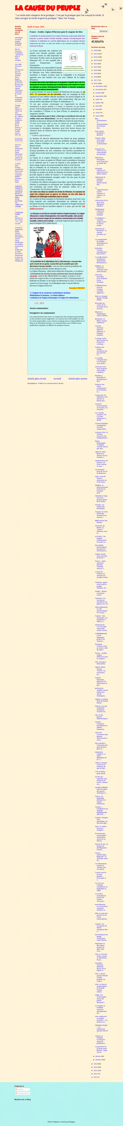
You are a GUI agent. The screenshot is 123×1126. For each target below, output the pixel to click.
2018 (95, 77)
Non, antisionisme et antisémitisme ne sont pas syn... (101, 123)
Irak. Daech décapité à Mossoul (99, 133)
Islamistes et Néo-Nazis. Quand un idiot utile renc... (100, 947)
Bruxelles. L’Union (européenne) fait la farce (101, 251)
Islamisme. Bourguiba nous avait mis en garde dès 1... (101, 161)
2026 (95, 50)
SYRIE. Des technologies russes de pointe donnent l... (100, 998)
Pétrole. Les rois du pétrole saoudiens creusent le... (101, 709)
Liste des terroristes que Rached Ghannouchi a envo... (101, 736)
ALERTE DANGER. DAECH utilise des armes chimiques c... (101, 790)
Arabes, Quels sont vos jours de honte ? (101, 556)
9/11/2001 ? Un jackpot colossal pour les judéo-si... (101, 539)
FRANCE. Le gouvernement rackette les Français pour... (101, 489)
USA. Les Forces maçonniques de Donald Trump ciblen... (101, 988)
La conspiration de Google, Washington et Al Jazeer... (101, 242)
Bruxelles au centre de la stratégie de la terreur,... (101, 306)
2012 (95, 1074)
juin (97, 106)
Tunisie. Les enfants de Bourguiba (100, 506)
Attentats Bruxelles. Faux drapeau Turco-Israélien (101, 278)
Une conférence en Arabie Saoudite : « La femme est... (101, 1019)
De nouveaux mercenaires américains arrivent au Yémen (100, 837)
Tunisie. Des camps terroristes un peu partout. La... (101, 351)
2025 (95, 54)
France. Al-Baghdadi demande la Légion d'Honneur (100, 800)
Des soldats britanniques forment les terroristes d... (101, 548)
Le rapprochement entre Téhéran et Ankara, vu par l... (101, 192)
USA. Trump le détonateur (100, 663)
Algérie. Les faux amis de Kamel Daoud (101, 701)
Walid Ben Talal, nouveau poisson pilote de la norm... (101, 498)
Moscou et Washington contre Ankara (101, 314)
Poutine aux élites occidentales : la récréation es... (101, 388)
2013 (95, 1070)
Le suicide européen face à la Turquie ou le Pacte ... (101, 360)
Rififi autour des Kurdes (101, 521)
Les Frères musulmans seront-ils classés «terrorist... (100, 897)
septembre (100, 96)
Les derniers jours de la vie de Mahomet (101, 471)
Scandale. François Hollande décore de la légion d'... (100, 966)
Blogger (72, 1122)
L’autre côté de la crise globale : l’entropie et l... (100, 876)
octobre (99, 93)
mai (97, 109)
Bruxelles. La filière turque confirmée (101, 321)
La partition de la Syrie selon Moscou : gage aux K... (101, 1049)
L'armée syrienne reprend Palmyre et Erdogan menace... (100, 330)
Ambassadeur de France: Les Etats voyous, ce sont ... (101, 463)
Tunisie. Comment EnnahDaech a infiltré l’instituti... (101, 725)
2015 (95, 1064)
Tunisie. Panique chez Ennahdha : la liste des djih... (101, 820)
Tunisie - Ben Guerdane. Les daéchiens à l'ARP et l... (101, 618)
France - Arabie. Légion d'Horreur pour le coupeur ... (101, 656)
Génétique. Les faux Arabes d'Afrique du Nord (19, 41)
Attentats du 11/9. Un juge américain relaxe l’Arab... (101, 627)
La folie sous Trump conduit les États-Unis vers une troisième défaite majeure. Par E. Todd (19, 173)
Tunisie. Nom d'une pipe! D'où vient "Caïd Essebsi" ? (101, 142)
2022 (95, 64)
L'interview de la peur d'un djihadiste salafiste (101, 203)
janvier (99, 1060)
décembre (99, 86)
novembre (100, 89)
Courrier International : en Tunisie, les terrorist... (101, 406)
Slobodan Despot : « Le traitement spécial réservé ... (101, 1029)
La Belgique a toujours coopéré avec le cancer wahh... (100, 221)
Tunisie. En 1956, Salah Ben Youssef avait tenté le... (101, 514)
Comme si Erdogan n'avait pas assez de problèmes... (100, 1039)
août (97, 99)
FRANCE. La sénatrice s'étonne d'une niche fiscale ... (101, 268)
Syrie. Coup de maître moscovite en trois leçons (101, 479)
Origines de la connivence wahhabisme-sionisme (51, 293)
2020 (95, 70)
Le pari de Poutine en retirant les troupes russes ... (101, 575)
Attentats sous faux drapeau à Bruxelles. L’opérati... (101, 369)
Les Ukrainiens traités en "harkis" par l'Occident (101, 866)
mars (98, 116)
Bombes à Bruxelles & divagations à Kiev (101, 378)
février (98, 1056)
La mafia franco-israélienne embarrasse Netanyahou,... (101, 260)
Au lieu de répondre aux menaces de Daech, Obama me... (101, 780)
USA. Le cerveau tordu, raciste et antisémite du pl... (101, 957)
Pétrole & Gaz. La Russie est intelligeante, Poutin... (101, 847)
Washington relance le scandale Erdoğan (99, 212)
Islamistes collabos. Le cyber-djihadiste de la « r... (101, 755)
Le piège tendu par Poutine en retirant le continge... (101, 341)
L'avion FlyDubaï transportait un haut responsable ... (101, 426)
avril (98, 113)
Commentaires (22, 1093)
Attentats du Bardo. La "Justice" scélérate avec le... (101, 529)
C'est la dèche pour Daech (100, 772)
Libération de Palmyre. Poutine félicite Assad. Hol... (101, 181)
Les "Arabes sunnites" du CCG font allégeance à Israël (100, 416)
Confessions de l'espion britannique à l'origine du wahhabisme (54, 298)
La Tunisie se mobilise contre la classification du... (101, 1009)
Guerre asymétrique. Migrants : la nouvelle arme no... (101, 856)
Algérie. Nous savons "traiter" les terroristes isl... (100, 670)
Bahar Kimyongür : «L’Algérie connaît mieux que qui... (101, 444)
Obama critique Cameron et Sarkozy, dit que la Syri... (101, 765)
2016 (95, 83)
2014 (95, 1067)
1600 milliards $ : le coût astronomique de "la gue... (101, 610)
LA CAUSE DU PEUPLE (47, 9)
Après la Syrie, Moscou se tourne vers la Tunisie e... (101, 454)
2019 (95, 73)
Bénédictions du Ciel (19, 140)
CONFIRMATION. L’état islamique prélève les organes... (101, 637)
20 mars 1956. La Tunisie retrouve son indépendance (101, 435)
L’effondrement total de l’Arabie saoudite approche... (101, 289)
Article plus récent (37, 378)
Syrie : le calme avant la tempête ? (101, 828)
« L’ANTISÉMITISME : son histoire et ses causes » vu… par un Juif (19, 217)
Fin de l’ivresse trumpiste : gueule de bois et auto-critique (19, 54)
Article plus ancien (77, 378)
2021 (95, 67)
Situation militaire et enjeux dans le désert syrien (101, 171)
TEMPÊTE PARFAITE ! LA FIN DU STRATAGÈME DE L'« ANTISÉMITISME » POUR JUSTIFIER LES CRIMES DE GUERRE (19, 196)
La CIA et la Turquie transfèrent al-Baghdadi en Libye (101, 887)
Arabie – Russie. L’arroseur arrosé (101, 593)
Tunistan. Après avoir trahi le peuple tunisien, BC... (101, 585)
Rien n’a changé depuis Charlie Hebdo (101, 298)
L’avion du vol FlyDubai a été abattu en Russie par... (101, 398)
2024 (95, 57)
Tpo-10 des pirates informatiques (101, 717)
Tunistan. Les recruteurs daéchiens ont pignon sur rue (101, 601)
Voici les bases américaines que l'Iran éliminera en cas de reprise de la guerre (19, 152)
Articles (19, 1089)
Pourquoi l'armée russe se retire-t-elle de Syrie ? (101, 647)
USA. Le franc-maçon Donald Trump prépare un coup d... (101, 977)
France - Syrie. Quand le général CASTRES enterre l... (100, 564)
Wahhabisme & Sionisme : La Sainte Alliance (47, 295)
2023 (95, 60)
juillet (98, 103)
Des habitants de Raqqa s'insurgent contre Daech (101, 937)
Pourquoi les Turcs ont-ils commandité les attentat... (101, 151)
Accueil (57, 378)
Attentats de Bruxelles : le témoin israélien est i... (100, 232)
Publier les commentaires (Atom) (50, 383)
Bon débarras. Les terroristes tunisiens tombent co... (101, 907)
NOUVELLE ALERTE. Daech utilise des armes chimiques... (101, 692)
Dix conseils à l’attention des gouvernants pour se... (101, 746)
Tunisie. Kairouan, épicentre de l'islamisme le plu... (101, 681)
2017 (95, 80)
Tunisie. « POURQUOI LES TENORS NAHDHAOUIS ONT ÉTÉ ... (101, 810)
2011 (95, 1077)
